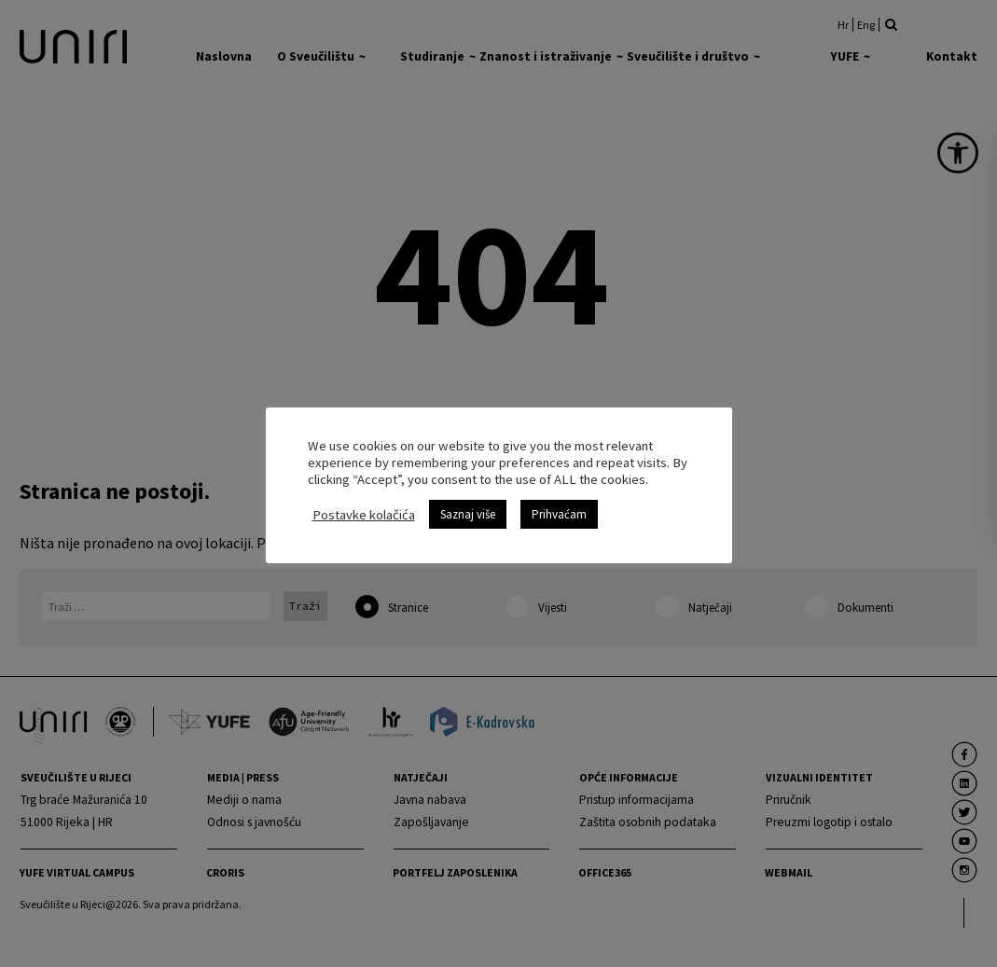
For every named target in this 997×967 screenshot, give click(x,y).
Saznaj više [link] (467, 514)
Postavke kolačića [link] (363, 514)
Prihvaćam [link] (559, 514)
